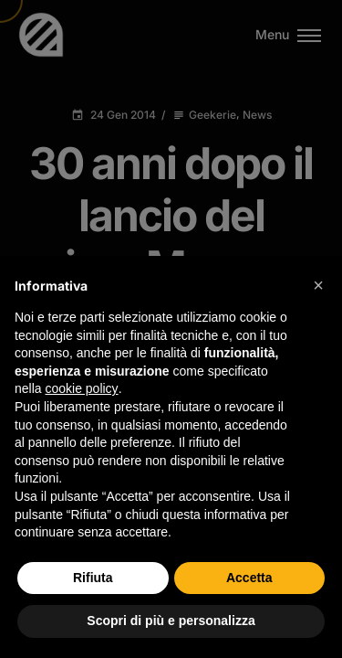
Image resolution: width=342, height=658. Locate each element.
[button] (318, 285)
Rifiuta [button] (93, 577)
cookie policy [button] (81, 388)
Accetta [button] (249, 577)
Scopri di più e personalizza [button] (170, 620)
